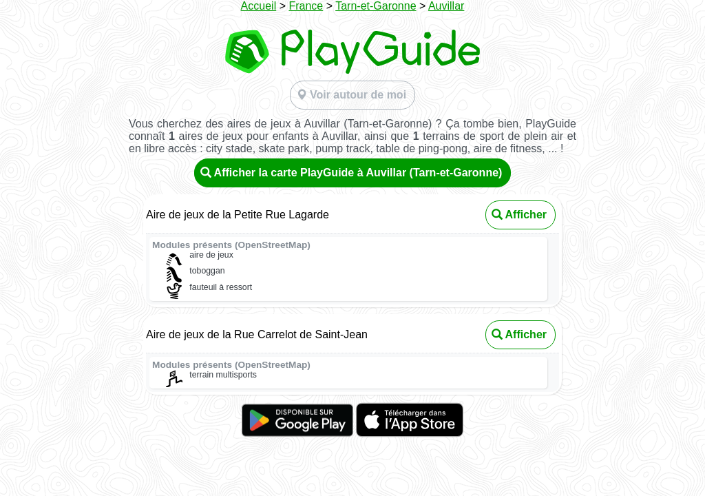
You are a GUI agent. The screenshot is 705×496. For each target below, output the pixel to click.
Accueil (259, 6)
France (305, 6)
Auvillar (446, 6)
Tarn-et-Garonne (375, 6)
